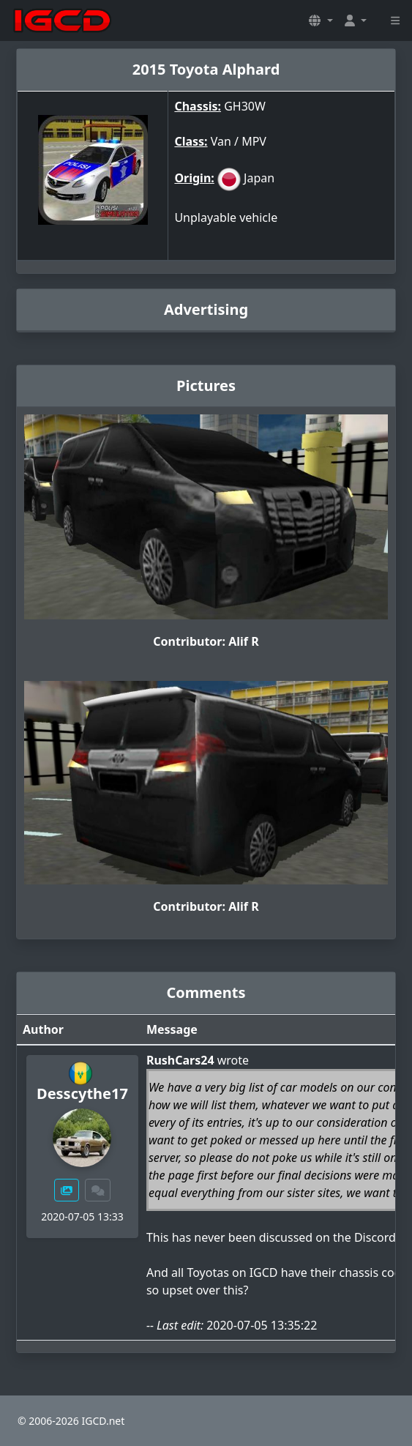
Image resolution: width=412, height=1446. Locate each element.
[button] (320, 20)
